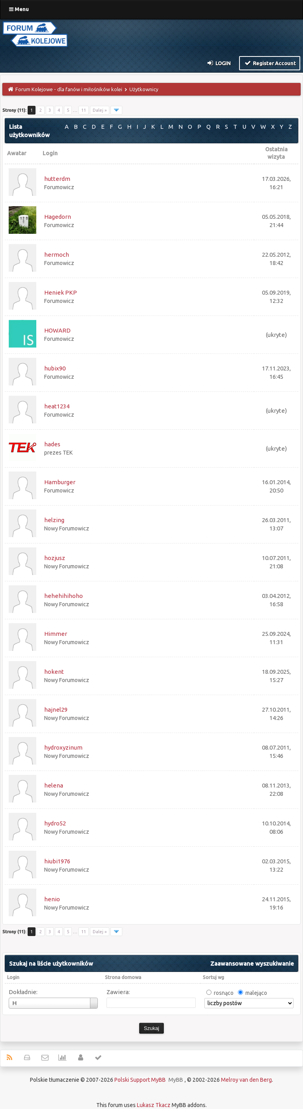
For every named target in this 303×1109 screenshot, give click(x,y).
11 (83, 110)
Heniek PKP (60, 292)
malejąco (256, 993)
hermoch (56, 254)
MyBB (175, 1080)
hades (52, 444)
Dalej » (100, 110)
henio (52, 899)
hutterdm (57, 178)
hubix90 (54, 368)
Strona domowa (123, 977)
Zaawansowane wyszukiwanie (252, 963)
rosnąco (224, 993)
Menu (19, 9)
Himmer (55, 633)
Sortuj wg (213, 977)
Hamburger (59, 482)
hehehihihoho (63, 595)
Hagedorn (57, 216)
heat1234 (56, 406)
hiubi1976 (57, 861)
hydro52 (55, 823)
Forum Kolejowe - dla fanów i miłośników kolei (68, 89)
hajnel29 (55, 709)
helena (53, 785)
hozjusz (54, 557)
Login (218, 63)
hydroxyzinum (63, 747)
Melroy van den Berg (246, 1080)
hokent (54, 671)
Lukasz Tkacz (153, 1105)
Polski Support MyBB (140, 1080)
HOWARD (57, 330)
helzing (54, 520)
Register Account (269, 63)
